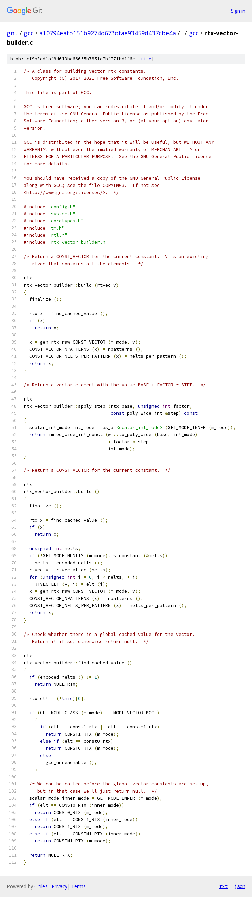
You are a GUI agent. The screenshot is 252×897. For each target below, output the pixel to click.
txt (223, 886)
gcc (29, 33)
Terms (78, 886)
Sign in (238, 10)
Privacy (59, 886)
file (146, 59)
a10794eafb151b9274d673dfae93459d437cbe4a (107, 33)
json (239, 886)
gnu (12, 33)
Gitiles (41, 886)
